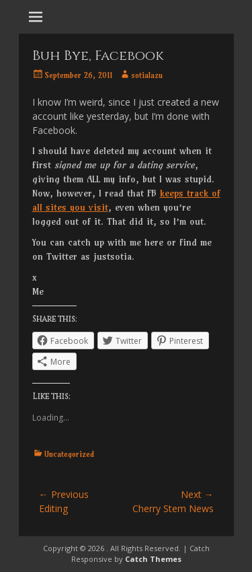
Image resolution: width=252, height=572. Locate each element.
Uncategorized (69, 454)
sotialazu (147, 75)
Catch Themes (153, 559)
